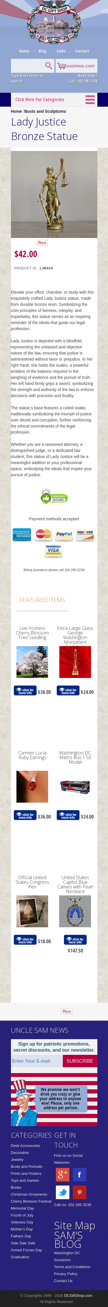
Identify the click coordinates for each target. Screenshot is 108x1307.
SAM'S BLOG (68, 1239)
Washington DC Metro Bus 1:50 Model (75, 757)
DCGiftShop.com (78, 1295)
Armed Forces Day (26, 1250)
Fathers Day (21, 1236)
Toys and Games (25, 1180)
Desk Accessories (26, 1146)
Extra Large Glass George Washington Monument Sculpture (75, 637)
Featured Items (42, 600)
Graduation (20, 1257)
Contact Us (63, 1281)
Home (24, 51)
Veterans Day (22, 1222)
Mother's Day (22, 1229)
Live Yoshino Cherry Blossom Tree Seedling (32, 633)
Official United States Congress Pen (32, 882)
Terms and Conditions (72, 1267)
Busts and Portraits (27, 1166)
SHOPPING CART (80, 66)
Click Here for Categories (39, 99)
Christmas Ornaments (29, 1194)
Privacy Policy (65, 1274)
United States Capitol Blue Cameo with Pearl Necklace (75, 884)
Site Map (74, 1225)
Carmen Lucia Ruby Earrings (32, 755)
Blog (43, 51)
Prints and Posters (26, 1173)
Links (61, 51)
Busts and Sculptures (45, 111)
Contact (82, 51)
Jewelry (17, 1159)
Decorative (20, 1152)
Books (16, 1187)
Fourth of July (22, 1215)
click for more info (25, 691)
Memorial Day (22, 1208)
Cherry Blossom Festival (31, 1201)
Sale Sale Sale (23, 1243)
